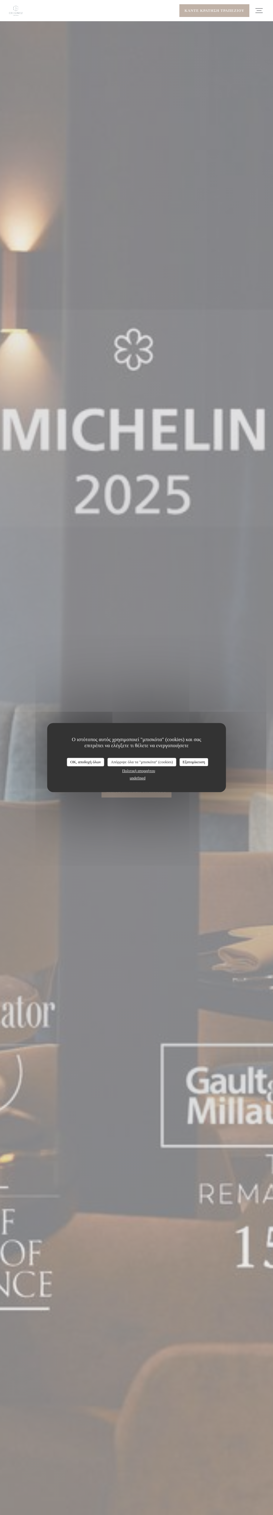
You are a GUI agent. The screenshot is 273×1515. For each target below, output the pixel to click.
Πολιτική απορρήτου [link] (138, 770)
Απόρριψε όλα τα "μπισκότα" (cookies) (142, 762)
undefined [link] (137, 778)
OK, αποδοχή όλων (85, 762)
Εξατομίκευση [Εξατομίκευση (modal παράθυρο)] (193, 762)
